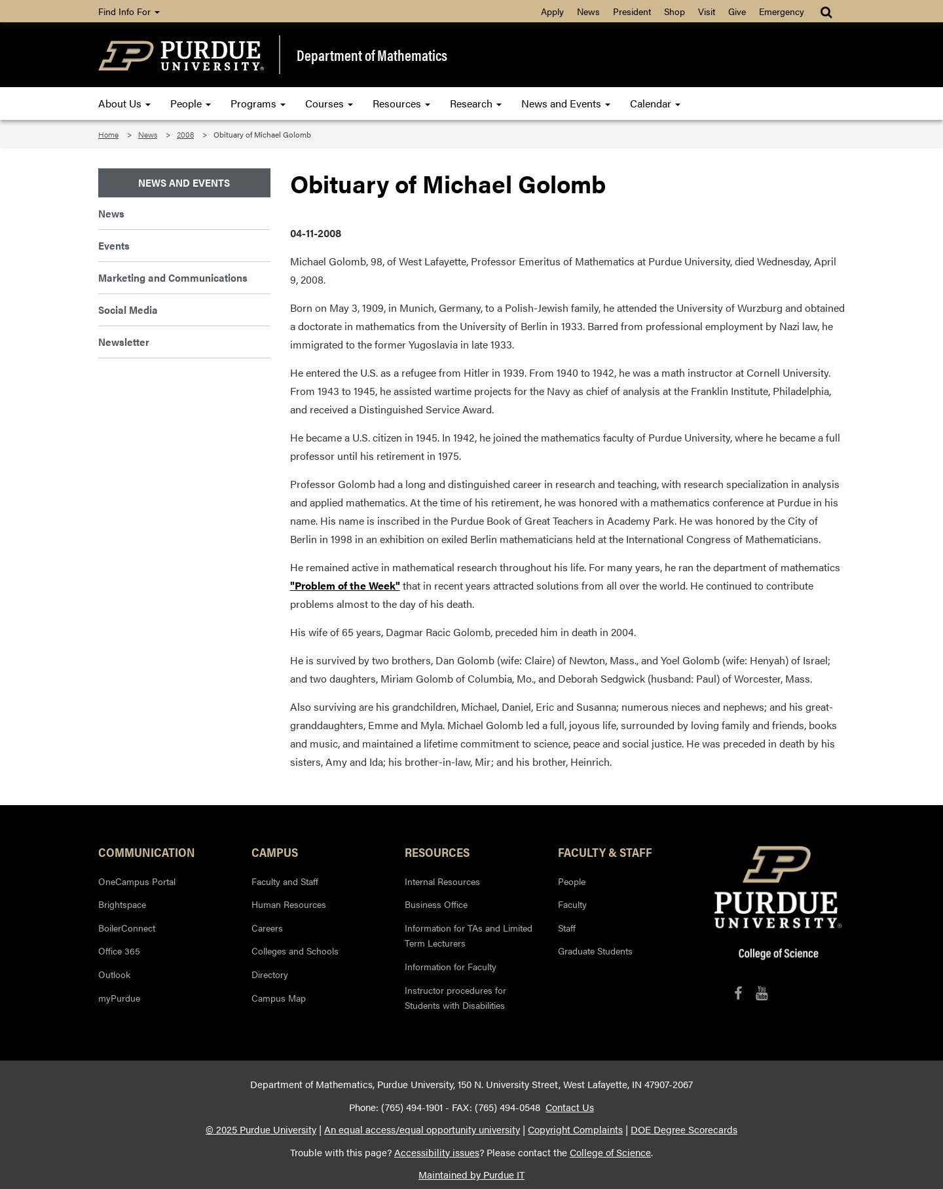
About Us (124, 103)
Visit (706, 11)
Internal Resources (442, 881)
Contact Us (569, 1107)
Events (114, 245)
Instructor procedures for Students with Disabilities (455, 997)
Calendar (655, 103)
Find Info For (129, 11)
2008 (185, 134)
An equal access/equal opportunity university (422, 1129)
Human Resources (288, 904)
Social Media (128, 309)
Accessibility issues (436, 1152)
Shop (674, 11)
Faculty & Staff (605, 851)
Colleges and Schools (295, 950)
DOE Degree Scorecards (684, 1129)
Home (108, 134)
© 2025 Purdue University (261, 1129)
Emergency (781, 11)
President (632, 11)
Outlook (114, 974)
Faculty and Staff (284, 881)
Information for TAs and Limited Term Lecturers (468, 935)
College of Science (610, 1152)
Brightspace (122, 904)
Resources (401, 103)
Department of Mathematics (372, 55)
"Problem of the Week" (345, 585)
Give (737, 11)
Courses (329, 103)
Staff (567, 927)
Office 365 (119, 950)
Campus (274, 851)
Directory (269, 974)
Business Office (436, 904)
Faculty (572, 904)
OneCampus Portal (137, 881)
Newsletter (123, 341)
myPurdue (119, 997)
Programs (258, 103)
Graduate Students (595, 950)
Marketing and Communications (173, 277)
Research (476, 103)
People (190, 103)
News (588, 11)
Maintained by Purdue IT (471, 1174)
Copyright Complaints (575, 1129)
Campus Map (278, 997)
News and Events (565, 103)
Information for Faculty (450, 966)
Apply (552, 11)
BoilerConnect (126, 927)
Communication (146, 851)
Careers (267, 927)
